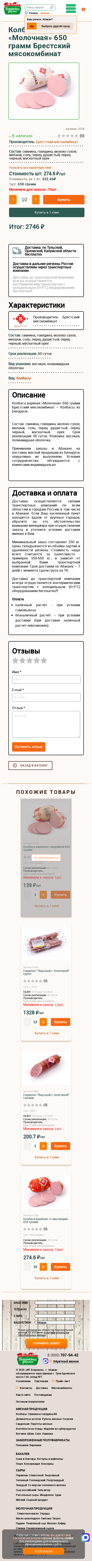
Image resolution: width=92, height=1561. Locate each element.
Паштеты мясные (41, 1423)
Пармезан (22, 1475)
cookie (68, 1538)
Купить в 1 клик (46, 212)
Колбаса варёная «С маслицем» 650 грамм (45, 1220)
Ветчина (21, 1433)
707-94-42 (62, 1355)
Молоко (52, 1523)
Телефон (20, 1309)
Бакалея (22, 1454)
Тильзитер (43, 1490)
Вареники (35, 1445)
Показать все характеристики (30, 167)
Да (31, 26)
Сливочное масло (28, 1513)
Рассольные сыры (27, 1495)
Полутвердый (55, 1480)
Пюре (19, 1463)
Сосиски (68, 1419)
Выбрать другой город (56, 26)
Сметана (46, 1518)
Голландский (37, 1480)
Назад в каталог (34, 765)
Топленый (22, 1480)
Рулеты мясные (52, 1419)
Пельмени (22, 1445)
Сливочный (36, 1475)
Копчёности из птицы (29, 1428)
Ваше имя (21, 1303)
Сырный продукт (37, 1499)
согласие (31, 1329)
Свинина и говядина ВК (42, 1414)
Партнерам (41, 1381)
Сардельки (23, 1423)
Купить (64, 199)
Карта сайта (23, 1394)
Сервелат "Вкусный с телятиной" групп (46, 972)
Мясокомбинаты (61, 1388)
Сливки (20, 1528)
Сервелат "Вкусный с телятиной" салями (46, 1096)
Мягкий (20, 1499)
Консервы (47, 1463)
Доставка (42, 1388)
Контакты (26, 1388)
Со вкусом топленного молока (47, 1485)
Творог (56, 1518)
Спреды (45, 1513)
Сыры (20, 1470)
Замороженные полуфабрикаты (43, 1440)
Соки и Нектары (26, 1458)
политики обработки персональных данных (43, 1334)
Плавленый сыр (36, 1523)
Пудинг (20, 1523)
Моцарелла (46, 1495)
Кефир (62, 1523)
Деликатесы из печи (28, 1419)
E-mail (18, 1316)
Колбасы (23, 378)
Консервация (32, 1463)
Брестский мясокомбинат (57, 141)
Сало (38, 1433)
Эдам (58, 1495)
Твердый (21, 1485)
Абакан (45, 13)
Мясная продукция (31, 1409)
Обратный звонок (66, 1361)
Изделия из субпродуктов (60, 1428)
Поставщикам (43, 1394)
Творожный (52, 1475)
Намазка (47, 1433)
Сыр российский (26, 1490)
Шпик (30, 1433)
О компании (23, 1381)
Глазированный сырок (40, 1528)
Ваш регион (22, 1322)
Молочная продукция (34, 1508)
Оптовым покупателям (30, 1401)
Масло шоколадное (28, 1518)
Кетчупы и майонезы (50, 1458)
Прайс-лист (63, 1381)
